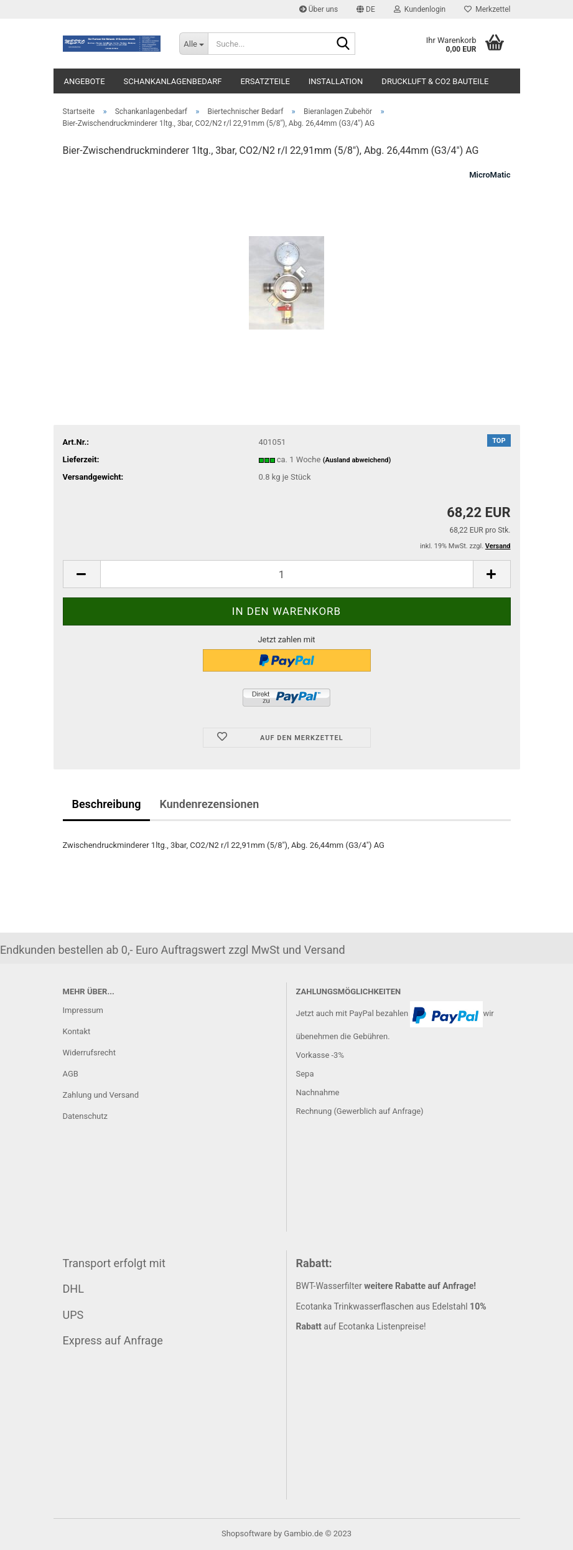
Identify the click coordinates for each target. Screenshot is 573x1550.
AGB (70, 1073)
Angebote (84, 81)
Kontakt (77, 1031)
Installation (336, 81)
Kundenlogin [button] (419, 9)
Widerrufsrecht (89, 1052)
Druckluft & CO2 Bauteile (434, 81)
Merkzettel (487, 9)
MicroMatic (489, 174)
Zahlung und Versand (101, 1095)
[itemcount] (286, 574)
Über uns (318, 9)
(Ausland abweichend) (357, 460)
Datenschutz (85, 1116)
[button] (365, 9)
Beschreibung (106, 804)
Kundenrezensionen (209, 804)
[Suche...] (193, 43)
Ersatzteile (264, 81)
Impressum (83, 1010)
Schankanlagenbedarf (173, 81)
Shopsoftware (246, 1533)
